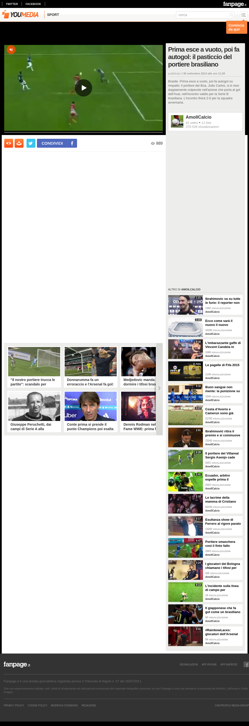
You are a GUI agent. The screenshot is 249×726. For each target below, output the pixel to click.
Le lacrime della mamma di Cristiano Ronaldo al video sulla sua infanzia (222, 500)
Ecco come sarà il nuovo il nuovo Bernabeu (219, 323)
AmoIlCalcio (199, 117)
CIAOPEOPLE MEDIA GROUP (232, 705)
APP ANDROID (229, 664)
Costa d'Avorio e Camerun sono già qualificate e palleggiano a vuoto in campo (222, 411)
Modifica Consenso (64, 705)
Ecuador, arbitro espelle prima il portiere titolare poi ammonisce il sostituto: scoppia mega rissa (220, 478)
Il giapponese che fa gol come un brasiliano (223, 610)
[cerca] (205, 15)
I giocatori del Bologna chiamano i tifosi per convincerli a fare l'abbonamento (222, 566)
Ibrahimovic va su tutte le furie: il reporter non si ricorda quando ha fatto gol (223, 301)
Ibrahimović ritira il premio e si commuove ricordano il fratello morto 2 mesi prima (222, 433)
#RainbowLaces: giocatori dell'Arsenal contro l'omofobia (221, 632)
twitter (12, 3)
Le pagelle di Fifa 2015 (222, 365)
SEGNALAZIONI (189, 664)
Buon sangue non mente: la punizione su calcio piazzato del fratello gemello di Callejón (222, 389)
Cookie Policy (37, 705)
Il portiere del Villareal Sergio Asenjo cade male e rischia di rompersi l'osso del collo (222, 455)
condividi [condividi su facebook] (52, 143)
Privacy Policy (14, 705)
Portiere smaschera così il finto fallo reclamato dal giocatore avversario (221, 544)
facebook (33, 3)
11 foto (206, 123)
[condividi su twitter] (31, 143)
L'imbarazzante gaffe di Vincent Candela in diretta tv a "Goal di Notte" (223, 345)
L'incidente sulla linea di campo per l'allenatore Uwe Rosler (223, 588)
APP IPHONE (209, 664)
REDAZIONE (89, 705)
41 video (192, 123)
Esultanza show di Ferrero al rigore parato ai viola (223, 522)
